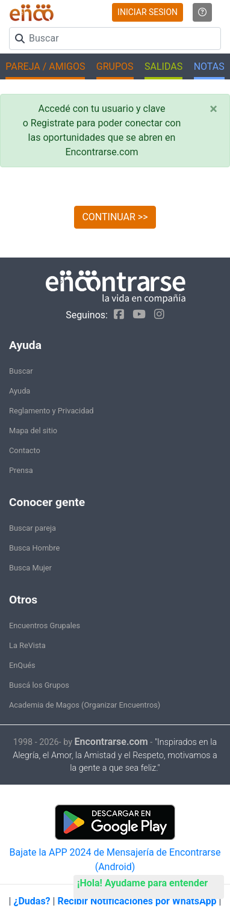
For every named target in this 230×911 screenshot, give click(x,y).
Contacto (24, 450)
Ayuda (19, 390)
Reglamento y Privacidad (51, 410)
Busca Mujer (30, 567)
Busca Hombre (34, 547)
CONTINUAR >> (115, 217)
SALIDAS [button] (163, 66)
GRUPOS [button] (115, 66)
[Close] (213, 108)
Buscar (21, 370)
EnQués (22, 665)
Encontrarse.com (111, 741)
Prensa (21, 470)
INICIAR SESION (147, 12)
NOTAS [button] (209, 66)
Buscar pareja (32, 528)
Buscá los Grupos (39, 685)
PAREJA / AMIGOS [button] (45, 66)
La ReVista (27, 645)
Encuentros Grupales (44, 625)
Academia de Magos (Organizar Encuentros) (84, 704)
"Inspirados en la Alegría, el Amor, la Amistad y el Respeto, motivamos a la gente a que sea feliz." (115, 755)
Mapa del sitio (33, 430)
